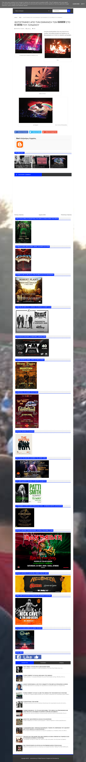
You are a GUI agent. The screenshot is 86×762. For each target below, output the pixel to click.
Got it (82, 4)
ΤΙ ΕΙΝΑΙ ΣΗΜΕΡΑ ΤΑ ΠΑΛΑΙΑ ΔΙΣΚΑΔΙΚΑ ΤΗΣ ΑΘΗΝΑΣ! (37, 675)
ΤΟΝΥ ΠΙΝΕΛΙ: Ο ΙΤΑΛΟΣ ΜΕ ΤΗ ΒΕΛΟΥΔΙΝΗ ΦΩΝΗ (36, 666)
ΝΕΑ (34, 28)
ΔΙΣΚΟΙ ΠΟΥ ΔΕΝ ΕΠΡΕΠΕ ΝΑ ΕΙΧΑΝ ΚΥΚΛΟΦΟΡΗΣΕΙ (37, 719)
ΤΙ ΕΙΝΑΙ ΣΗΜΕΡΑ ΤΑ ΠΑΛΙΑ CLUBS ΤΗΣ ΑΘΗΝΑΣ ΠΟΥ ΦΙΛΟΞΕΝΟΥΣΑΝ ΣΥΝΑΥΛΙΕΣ (45, 693)
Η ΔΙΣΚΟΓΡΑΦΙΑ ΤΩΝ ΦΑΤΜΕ (30, 701)
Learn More (76, 4)
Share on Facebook (20, 132)
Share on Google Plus (49, 132)
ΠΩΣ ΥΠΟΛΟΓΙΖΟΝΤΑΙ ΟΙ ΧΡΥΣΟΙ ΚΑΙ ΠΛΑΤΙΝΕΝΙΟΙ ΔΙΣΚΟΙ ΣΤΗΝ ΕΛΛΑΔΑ (42, 745)
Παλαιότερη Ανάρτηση (66, 214)
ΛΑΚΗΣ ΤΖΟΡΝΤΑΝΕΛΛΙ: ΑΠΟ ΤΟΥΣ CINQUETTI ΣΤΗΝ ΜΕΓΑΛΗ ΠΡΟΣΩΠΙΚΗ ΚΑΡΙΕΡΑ (45, 684)
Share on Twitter (35, 132)
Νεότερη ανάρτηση (19, 214)
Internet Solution (62, 758)
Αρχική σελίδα (42, 214)
